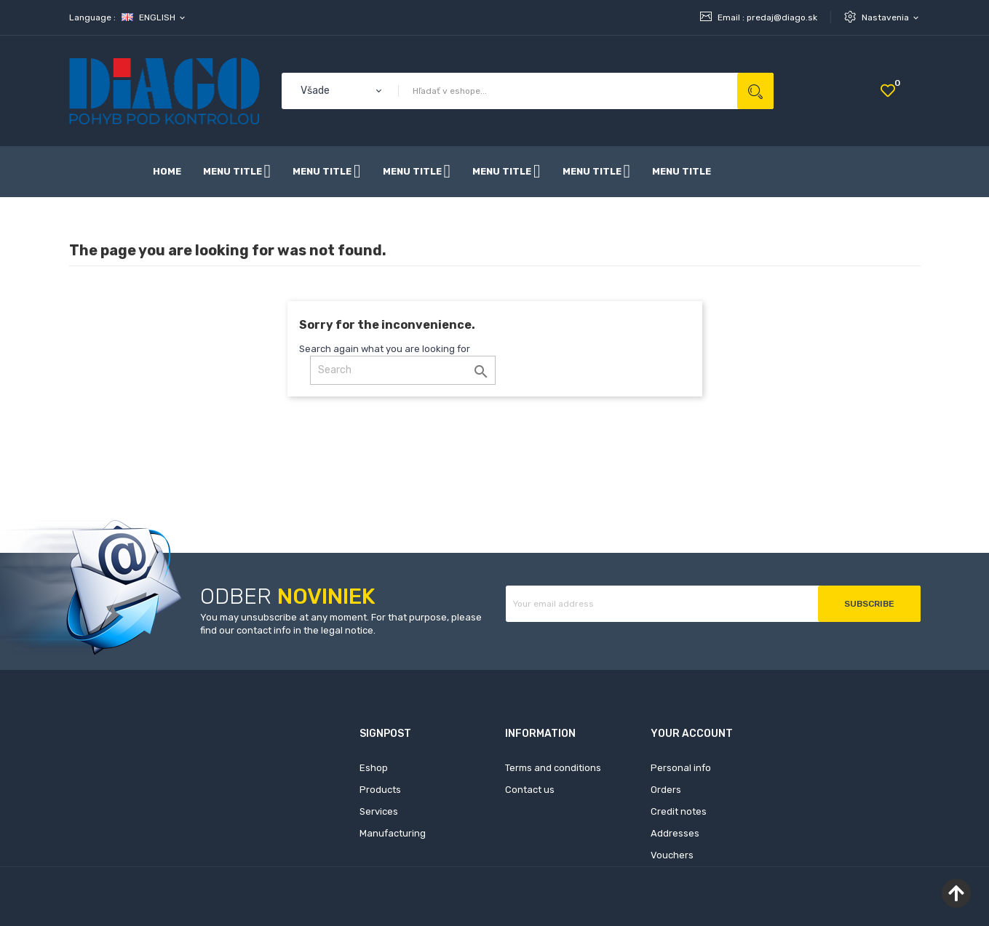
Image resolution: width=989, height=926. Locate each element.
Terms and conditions (553, 767)
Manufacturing (393, 833)
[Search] (403, 370)
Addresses (675, 833)
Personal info (681, 767)
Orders (666, 789)
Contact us (530, 789)
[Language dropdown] (154, 17)
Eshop (374, 767)
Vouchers (672, 855)
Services (379, 811)
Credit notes (679, 811)
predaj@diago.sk (782, 17)
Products (380, 789)
